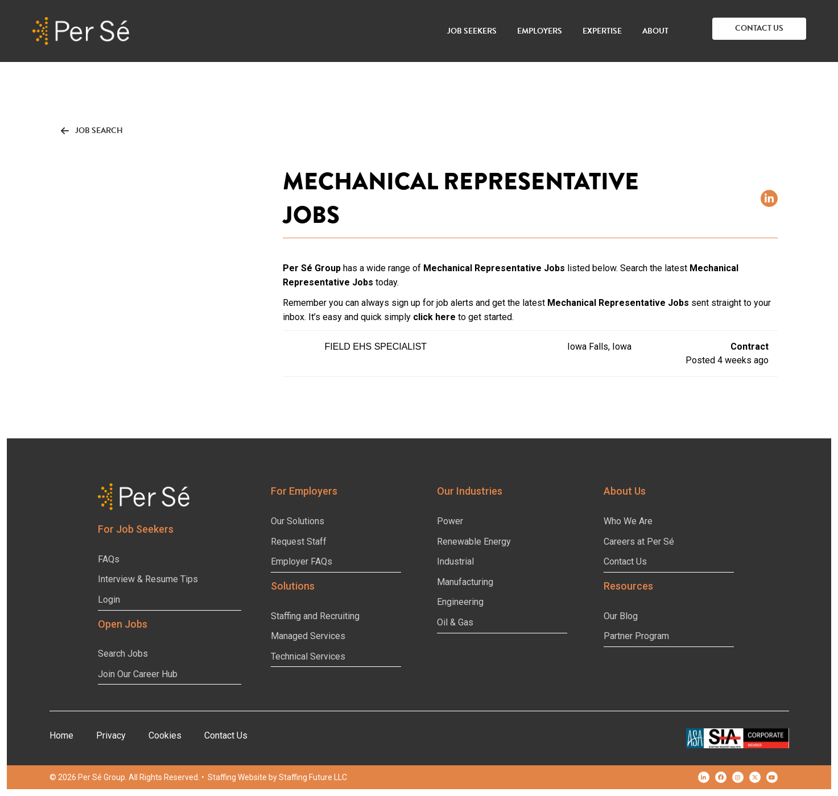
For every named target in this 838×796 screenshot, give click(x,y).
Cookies (164, 735)
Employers (539, 31)
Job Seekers (472, 31)
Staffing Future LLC (313, 777)
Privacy (111, 735)
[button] (759, 28)
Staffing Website (237, 777)
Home (61, 735)
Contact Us (225, 735)
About (655, 31)
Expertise (602, 31)
